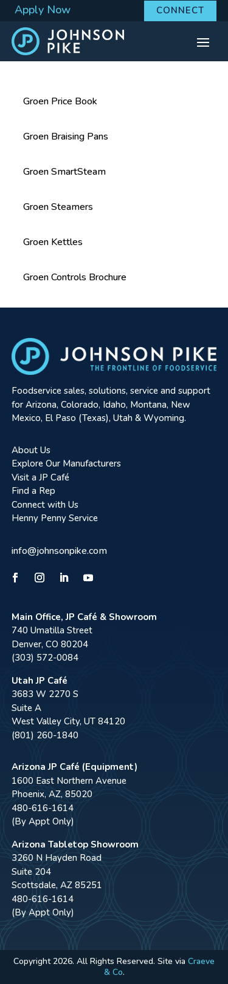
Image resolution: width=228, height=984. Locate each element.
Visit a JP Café (40, 477)
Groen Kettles (53, 242)
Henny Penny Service (55, 518)
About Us (31, 450)
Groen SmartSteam (64, 171)
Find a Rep (33, 491)
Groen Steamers (58, 207)
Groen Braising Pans (65, 136)
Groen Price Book (60, 101)
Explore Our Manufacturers (66, 463)
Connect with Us (45, 505)
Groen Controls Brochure (74, 277)
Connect (180, 10)
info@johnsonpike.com (59, 551)
